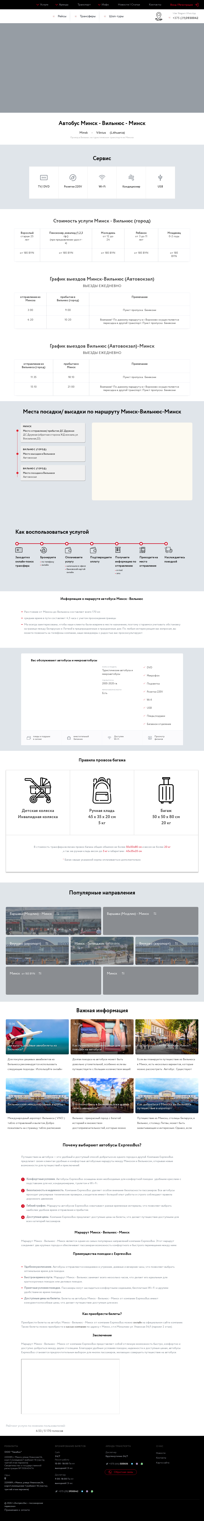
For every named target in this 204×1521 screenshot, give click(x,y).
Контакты (155, 5)
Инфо (105, 5)
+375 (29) (185, 16)
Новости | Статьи (129, 5)
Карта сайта (162, 1462)
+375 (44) (117, 1464)
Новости (160, 1453)
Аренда (63, 5)
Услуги (44, 5)
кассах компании (76, 1327)
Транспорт (84, 5)
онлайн (137, 1323)
